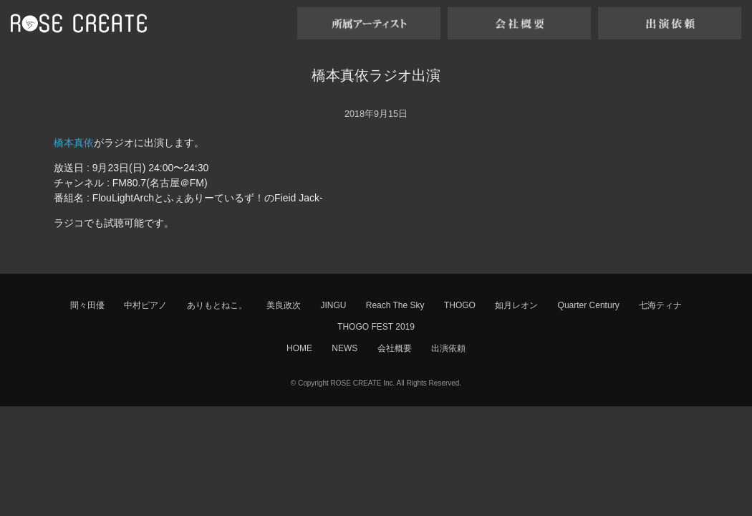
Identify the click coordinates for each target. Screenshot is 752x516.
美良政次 (283, 305)
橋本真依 (74, 142)
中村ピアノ (145, 305)
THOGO (460, 305)
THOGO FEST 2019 (376, 327)
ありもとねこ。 (217, 305)
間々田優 (87, 305)
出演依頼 (448, 348)
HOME (299, 348)
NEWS (344, 348)
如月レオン (516, 305)
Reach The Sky (395, 305)
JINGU (333, 305)
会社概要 (394, 348)
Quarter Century (589, 305)
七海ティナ (660, 305)
